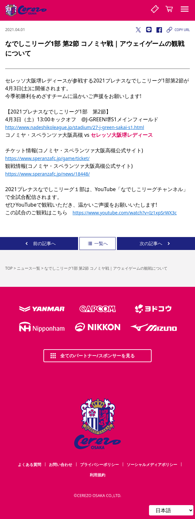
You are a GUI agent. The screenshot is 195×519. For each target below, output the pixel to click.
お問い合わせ (60, 464)
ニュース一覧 (28, 268)
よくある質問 (29, 464)
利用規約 (97, 475)
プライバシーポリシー (99, 464)
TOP (9, 268)
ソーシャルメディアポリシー (152, 464)
